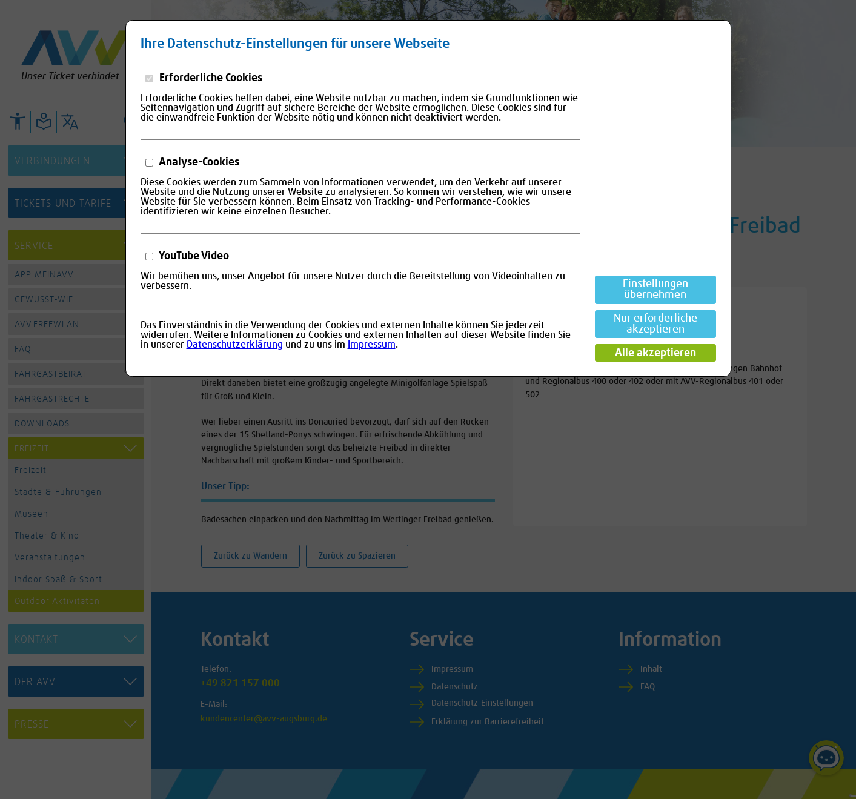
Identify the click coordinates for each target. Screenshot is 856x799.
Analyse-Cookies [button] (198, 162)
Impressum (372, 345)
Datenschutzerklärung (235, 345)
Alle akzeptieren (655, 353)
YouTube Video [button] (193, 256)
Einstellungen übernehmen (655, 289)
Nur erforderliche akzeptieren (655, 324)
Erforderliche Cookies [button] (209, 78)
